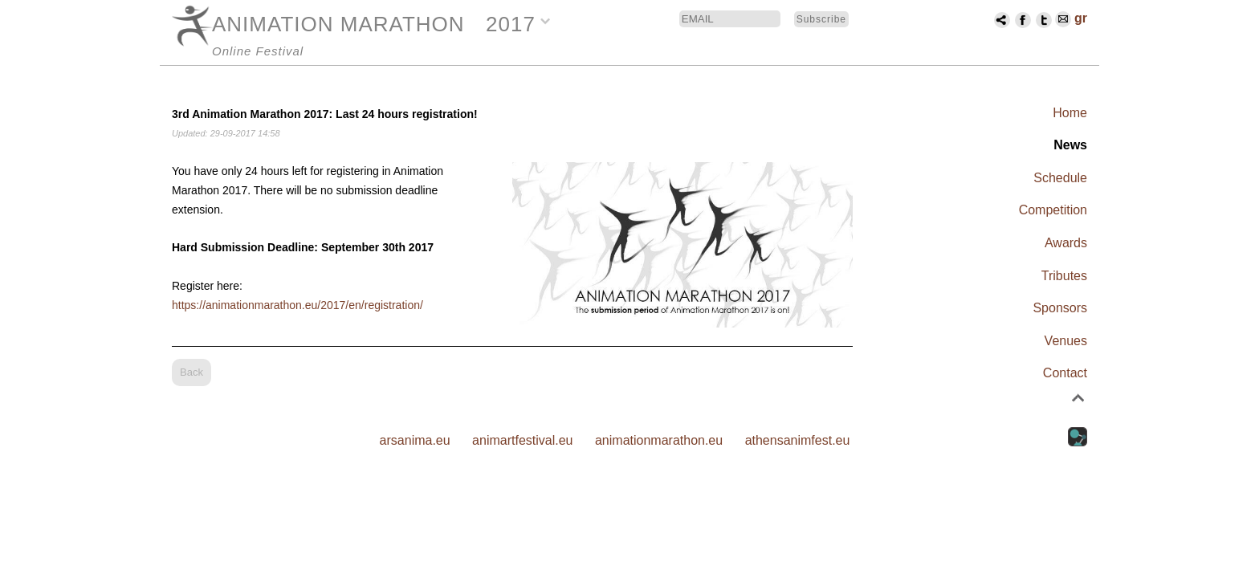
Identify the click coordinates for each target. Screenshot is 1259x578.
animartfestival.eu (522, 440)
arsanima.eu (415, 440)
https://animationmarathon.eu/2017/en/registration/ (297, 305)
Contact (1065, 373)
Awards (1066, 243)
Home (1070, 113)
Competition (1053, 210)
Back (191, 372)
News (1070, 145)
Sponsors (1060, 308)
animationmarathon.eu (659, 440)
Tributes (1064, 276)
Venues (1066, 341)
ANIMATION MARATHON (338, 24)
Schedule (1060, 178)
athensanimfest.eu (797, 440)
